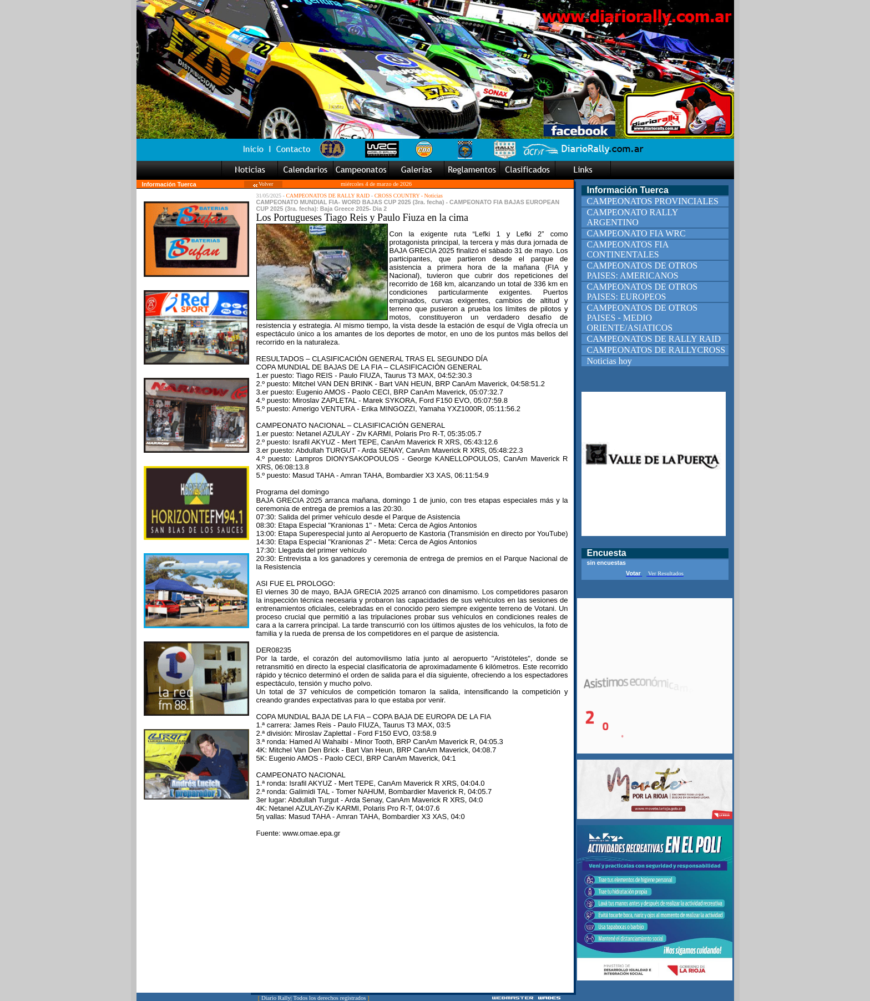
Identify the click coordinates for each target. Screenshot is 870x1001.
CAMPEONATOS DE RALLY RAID (328, 196)
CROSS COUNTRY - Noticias (409, 196)
